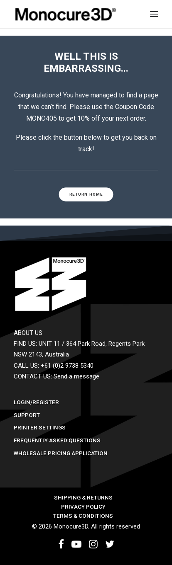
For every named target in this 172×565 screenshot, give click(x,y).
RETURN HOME (86, 194)
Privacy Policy (83, 506)
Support (27, 415)
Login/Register (36, 402)
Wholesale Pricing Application (61, 453)
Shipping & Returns (83, 497)
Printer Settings (40, 427)
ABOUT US (28, 333)
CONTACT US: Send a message (56, 376)
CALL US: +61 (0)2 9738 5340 (53, 365)
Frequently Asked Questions (57, 440)
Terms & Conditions (83, 515)
